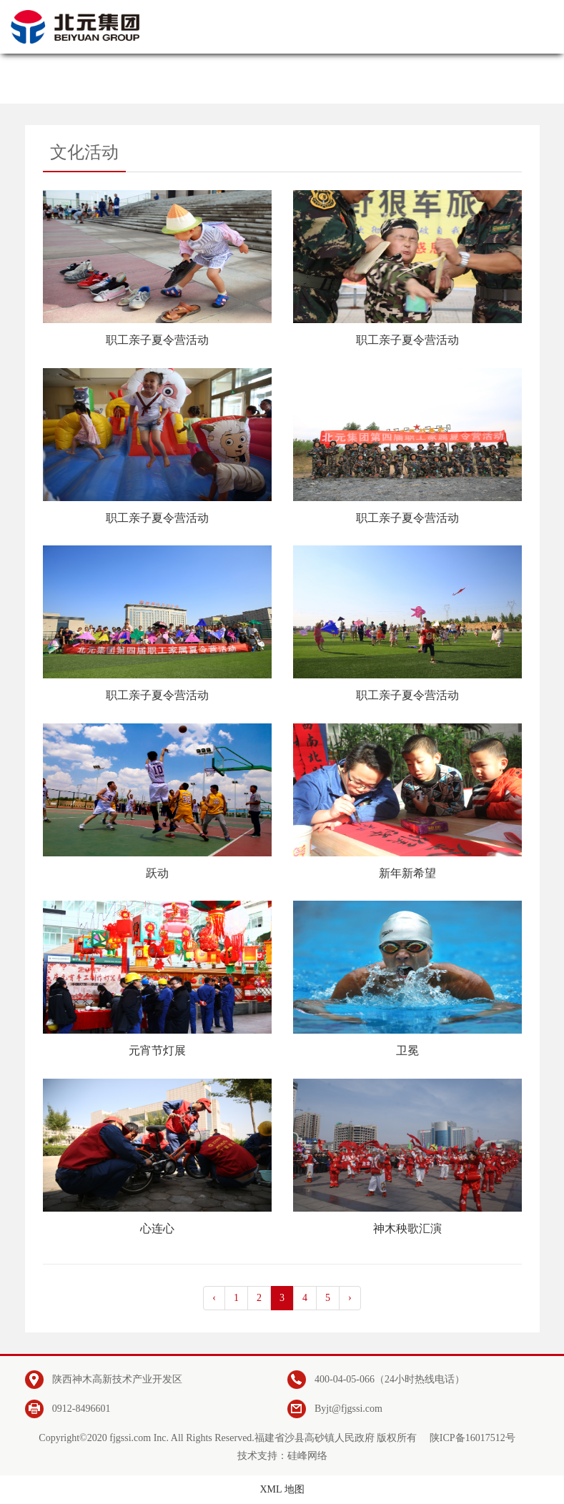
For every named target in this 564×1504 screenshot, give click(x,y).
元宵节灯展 (157, 1050)
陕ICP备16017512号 (472, 1438)
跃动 (157, 873)
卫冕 (407, 1050)
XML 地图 (281, 1489)
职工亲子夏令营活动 (157, 340)
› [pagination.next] (350, 1297)
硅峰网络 (307, 1455)
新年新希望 (407, 873)
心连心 (157, 1228)
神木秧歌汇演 (407, 1228)
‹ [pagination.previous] (214, 1297)
